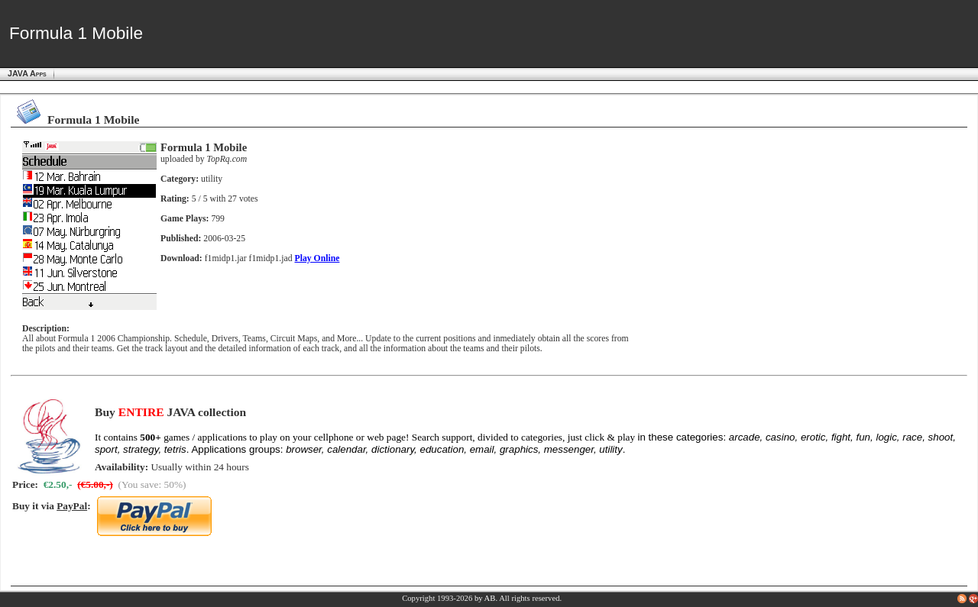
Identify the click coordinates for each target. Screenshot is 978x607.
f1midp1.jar (226, 258)
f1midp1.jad (271, 258)
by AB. (485, 598)
